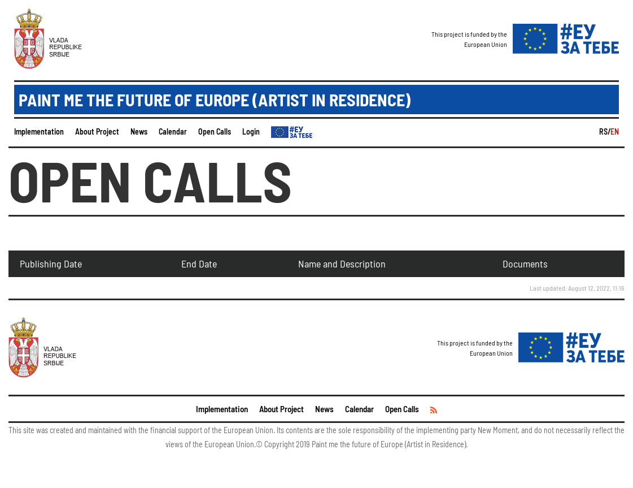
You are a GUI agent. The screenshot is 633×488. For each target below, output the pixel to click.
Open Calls (214, 131)
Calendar (173, 131)
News (138, 131)
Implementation (39, 131)
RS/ (604, 131)
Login (251, 131)
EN (614, 131)
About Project (97, 131)
